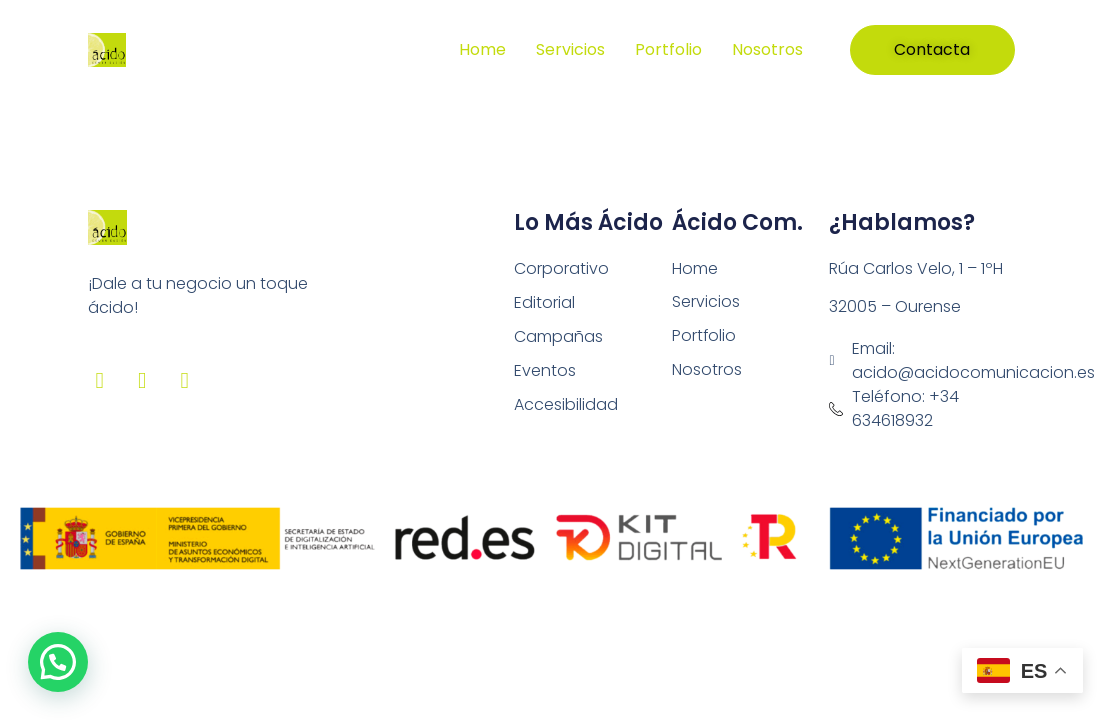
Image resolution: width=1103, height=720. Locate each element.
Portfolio (668, 49)
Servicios (570, 49)
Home (482, 49)
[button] (58, 662)
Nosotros (767, 49)
